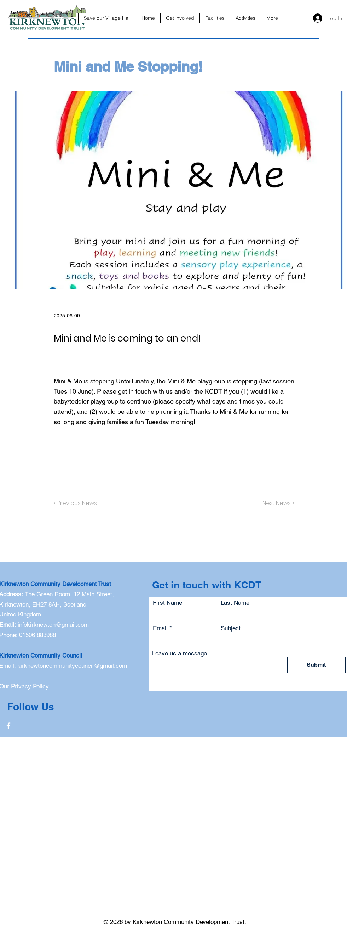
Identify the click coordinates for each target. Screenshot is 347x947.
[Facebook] (8, 726)
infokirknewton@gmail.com (53, 624)
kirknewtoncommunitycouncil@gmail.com (72, 665)
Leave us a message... (182, 653)
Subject (231, 628)
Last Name (235, 603)
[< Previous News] (77, 503)
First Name (167, 603)
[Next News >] (276, 503)
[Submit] (316, 665)
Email (160, 628)
